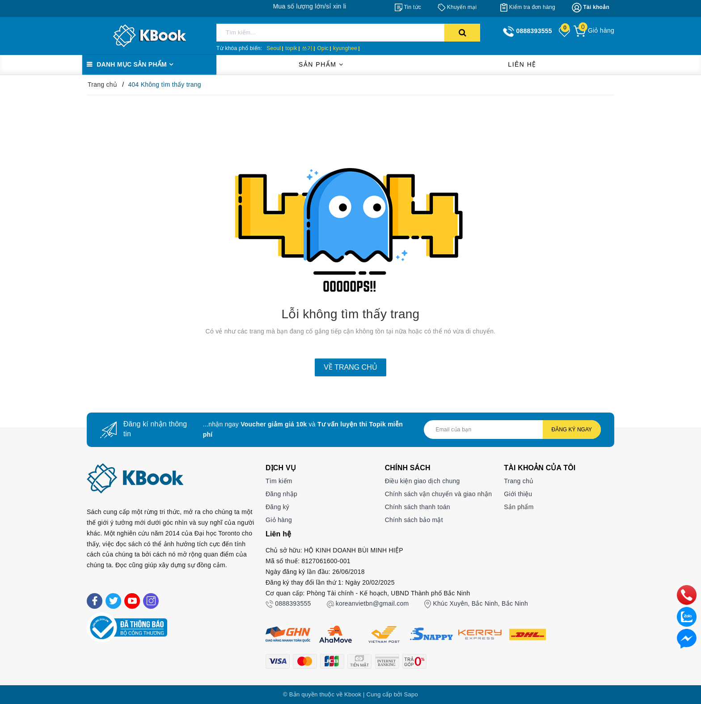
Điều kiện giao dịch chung (422, 481)
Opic (323, 48)
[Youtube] (132, 601)
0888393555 (293, 603)
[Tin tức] (408, 7)
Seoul (273, 48)
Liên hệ (522, 64)
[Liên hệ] (687, 638)
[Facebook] (94, 601)
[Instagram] (151, 601)
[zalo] (687, 616)
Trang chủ (518, 481)
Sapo (411, 694)
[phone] (687, 594)
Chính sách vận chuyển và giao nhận (438, 493)
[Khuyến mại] (457, 7)
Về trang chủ (350, 367)
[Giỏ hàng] (594, 30)
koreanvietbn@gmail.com (372, 603)
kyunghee (345, 48)
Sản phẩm (321, 64)
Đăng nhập (281, 493)
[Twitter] (113, 601)
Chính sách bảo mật (414, 519)
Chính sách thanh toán (417, 506)
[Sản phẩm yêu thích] (565, 31)
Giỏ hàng (279, 519)
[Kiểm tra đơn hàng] (527, 7)
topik (291, 48)
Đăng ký (277, 506)
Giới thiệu (518, 493)
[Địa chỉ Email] (512, 429)
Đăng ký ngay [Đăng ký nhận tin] (572, 429)
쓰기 (307, 48)
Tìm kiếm (279, 481)
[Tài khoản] (590, 7)
